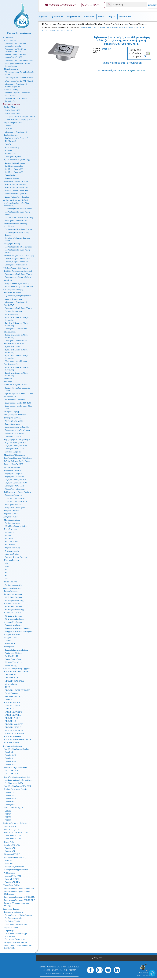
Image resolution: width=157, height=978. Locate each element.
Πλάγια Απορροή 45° (12, 613)
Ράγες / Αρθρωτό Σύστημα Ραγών (17, 439)
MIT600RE (9, 532)
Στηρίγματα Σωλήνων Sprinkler (17, 427)
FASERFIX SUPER (12, 706)
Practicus (8, 129)
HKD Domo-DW (11, 771)
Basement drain (11, 154)
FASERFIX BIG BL (13, 715)
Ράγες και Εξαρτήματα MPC (16, 442)
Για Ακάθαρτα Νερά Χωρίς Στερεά (18, 209)
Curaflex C (9, 752)
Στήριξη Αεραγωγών (12, 467)
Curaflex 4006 (10, 795)
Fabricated (9, 864)
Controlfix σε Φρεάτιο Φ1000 (15, 385)
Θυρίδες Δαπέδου (11, 927)
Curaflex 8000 (10, 802)
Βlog (111, 16)
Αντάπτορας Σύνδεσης (13, 653)
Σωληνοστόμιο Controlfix (15, 400)
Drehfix (8, 144)
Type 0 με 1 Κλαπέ (12, 347)
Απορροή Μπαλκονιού (13, 625)
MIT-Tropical (10, 545)
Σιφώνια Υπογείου (11, 135)
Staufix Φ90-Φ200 (11, 314)
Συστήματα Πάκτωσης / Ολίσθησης (18, 458)
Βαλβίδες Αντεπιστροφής (13, 290)
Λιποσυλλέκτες (10, 40)
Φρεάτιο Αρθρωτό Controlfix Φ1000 (19, 394)
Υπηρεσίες (73, 16)
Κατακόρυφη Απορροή (13, 594)
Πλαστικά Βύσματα (11, 560)
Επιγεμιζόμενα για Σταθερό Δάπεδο (18, 915)
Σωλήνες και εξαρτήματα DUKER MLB (19, 900)
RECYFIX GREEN (12, 696)
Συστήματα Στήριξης (11, 412)
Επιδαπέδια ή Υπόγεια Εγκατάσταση (19, 286)
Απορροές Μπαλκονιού (13, 622)
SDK (7, 579)
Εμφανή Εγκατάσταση (13, 299)
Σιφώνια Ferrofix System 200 (115, 24)
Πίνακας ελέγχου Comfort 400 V (17, 262)
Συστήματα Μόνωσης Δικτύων (15, 942)
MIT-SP (8, 535)
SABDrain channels (12, 743)
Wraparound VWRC (12, 854)
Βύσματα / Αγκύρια (11, 511)
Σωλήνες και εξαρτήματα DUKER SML (19, 888)
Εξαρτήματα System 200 (14, 157)
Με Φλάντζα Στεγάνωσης (69, 27)
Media (101, 16)
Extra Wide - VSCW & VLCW (16, 833)
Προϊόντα (56, 16)
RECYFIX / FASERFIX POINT (17, 690)
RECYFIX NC (10, 721)
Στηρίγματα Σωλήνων (12, 418)
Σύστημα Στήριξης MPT (13, 464)
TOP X (7, 687)
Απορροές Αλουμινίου (11, 588)
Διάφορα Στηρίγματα (13, 436)
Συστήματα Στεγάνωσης (12, 746)
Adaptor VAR (10, 851)
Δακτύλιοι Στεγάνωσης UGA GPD (17, 786)
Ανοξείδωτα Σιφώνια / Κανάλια (90, 24)
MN (6, 563)
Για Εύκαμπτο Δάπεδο (13, 918)
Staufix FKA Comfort (12, 293)
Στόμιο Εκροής (11, 665)
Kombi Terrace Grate (13, 659)
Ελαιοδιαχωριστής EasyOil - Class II (19, 81)
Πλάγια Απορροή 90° (12, 603)
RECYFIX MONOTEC (14, 724)
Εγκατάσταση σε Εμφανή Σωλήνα (18, 277)
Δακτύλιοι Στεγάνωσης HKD (15, 768)
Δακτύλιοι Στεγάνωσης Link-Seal (17, 777)
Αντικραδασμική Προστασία (15, 415)
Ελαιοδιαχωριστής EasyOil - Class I (19, 78)
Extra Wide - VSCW (13, 836)
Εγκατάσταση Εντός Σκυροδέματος (18, 274)
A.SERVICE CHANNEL (14, 734)
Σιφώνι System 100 (12, 110)
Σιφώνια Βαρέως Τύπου (13, 123)
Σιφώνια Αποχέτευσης (66, 24)
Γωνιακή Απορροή (11, 591)
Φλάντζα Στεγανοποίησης (14, 867)
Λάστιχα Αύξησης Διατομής (15, 857)
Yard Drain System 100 (14, 166)
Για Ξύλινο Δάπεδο (12, 921)
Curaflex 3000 (10, 792)
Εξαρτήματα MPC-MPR (14, 449)
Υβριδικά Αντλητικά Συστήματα (15, 268)
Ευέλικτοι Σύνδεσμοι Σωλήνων (15, 823)
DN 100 (8, 811)
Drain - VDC (9, 842)
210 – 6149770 (53, 970)
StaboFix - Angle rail (13, 452)
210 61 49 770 (92, 4)
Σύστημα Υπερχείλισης (14, 662)
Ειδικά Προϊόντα (10, 582)
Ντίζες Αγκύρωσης (12, 551)
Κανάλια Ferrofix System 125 (16, 194)
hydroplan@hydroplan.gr (62, 4)
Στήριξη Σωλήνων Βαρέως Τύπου (17, 461)
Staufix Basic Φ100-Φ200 (14, 344)
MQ (6, 569)
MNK (7, 566)
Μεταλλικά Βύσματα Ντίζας (16, 526)
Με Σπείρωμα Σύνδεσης (14, 600)
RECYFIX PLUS (11, 678)
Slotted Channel (11, 684)
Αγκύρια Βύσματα (10, 517)
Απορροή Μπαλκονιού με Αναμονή (18, 631)
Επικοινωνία (125, 16)
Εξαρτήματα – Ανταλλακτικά (16, 329)
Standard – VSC (10, 826)
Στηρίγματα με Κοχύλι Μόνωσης (18, 430)
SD (6, 576)
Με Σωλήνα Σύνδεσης (13, 597)
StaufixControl (10, 332)
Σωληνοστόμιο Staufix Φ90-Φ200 (18, 403)
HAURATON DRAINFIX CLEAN (17, 740)
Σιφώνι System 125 (12, 113)
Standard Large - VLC (12, 830)
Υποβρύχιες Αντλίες (12, 244)
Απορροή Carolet (10, 638)
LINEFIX (8, 699)
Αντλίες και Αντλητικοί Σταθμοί (15, 200)
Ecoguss (8, 126)
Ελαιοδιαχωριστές (11, 69)
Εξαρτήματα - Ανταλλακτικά (16, 132)
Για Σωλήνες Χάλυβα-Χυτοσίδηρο (18, 780)
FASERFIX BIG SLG (13, 712)
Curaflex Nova (10, 764)
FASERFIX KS (11, 709)
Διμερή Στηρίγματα (12, 424)
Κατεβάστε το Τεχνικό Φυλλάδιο (130, 70)
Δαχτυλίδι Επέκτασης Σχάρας (16, 650)
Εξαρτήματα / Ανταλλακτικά (16, 924)
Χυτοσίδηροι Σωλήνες (11, 885)
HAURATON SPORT (12, 737)
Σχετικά (43, 16)
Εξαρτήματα (9, 647)
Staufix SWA (9, 305)
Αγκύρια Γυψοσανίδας (13, 585)
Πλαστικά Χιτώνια (12, 554)
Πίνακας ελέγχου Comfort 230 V (17, 259)
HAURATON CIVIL (12, 703)
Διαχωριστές (8, 37)
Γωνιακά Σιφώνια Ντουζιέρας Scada (19, 119)
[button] (94, 958)
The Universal (10, 141)
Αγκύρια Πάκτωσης (12, 523)
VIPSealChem (9, 873)
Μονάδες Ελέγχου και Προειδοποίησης (19, 255)
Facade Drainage (11, 693)
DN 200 (8, 820)
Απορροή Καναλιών (12, 634)
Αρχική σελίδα (50, 24)
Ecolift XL (8, 280)
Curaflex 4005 (10, 799)
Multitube (8, 379)
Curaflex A (9, 758)
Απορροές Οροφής (12, 178)
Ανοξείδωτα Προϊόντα (12, 470)
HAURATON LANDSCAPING (16, 672)
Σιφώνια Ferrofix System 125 (16, 188)
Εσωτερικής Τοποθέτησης (15, 939)
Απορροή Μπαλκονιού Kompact (17, 628)
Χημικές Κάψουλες (12, 548)
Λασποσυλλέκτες (10, 90)
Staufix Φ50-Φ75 (10, 364)
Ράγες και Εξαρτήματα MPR (16, 446)
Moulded (8, 860)
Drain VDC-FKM (12, 879)
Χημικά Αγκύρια (10, 529)
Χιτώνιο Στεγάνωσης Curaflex (16, 789)
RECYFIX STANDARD (14, 681)
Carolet (8, 641)
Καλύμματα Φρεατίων (11, 909)
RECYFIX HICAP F (13, 727)
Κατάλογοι (89, 16)
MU (6, 573)
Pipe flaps (8, 382)
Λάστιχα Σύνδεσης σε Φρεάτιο (16, 870)
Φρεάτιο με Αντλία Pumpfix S (16, 138)
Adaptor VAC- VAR (12, 845)
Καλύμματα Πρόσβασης (13, 912)
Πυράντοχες (9, 931)
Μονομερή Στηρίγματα (14, 421)
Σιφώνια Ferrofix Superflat (15, 185)
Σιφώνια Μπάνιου (11, 107)
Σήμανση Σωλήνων (11, 514)
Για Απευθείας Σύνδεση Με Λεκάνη (19, 217)
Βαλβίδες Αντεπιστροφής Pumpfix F (18, 271)
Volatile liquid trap (12, 147)
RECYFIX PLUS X (12, 718)
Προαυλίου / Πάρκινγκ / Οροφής (17, 160)
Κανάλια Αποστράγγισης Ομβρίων (16, 668)
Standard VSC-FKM (13, 876)
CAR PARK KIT (11, 656)
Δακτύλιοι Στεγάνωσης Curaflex (16, 749)
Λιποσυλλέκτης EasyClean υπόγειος (19, 60)
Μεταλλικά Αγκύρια (12, 520)
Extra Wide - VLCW (13, 839)
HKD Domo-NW (11, 774)
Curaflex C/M (10, 755)
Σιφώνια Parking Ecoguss (15, 163)
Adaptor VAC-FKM (12, 882)
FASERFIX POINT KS (14, 730)
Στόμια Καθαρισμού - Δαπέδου (17, 197)
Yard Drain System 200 (14, 169)
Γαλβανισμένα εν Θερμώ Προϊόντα (17, 492)
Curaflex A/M (10, 761)
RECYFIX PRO (11, 675)
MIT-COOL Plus (11, 542)
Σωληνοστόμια (10, 397)
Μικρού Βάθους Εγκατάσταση (16, 283)
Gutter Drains (10, 175)
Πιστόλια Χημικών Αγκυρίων (16, 557)
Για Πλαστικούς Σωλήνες (14, 783)
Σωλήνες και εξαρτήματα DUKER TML (19, 897)
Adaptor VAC (10, 848)
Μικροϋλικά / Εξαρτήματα (14, 455)
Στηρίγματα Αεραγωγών (14, 433)
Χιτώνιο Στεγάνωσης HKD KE (16, 808)
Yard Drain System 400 (14, 172)
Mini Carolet (10, 644)
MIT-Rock (9, 538)
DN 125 (8, 814)
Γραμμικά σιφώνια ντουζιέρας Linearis (20, 116)
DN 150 (8, 817)
